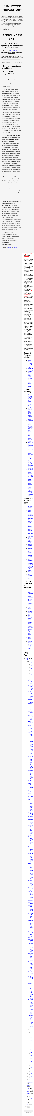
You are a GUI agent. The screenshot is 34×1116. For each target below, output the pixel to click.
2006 (27, 1104)
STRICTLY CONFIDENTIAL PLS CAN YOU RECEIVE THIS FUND (30, 991)
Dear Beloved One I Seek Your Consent (30, 966)
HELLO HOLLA (30, 973)
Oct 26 (30, 672)
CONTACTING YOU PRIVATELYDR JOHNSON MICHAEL (30, 763)
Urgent (30, 835)
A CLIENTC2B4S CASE (30, 849)
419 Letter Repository (12, 8)
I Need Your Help (30, 727)
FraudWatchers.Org (30, 369)
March (28, 1095)
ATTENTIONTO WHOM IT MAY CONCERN (30, 829)
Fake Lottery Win (29, 434)
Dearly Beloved (30, 712)
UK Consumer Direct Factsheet (30, 466)
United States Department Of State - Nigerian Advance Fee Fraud (30, 514)
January (29, 1101)
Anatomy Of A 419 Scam (30, 557)
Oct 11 (30, 1055)
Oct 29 (30, 663)
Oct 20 (30, 1037)
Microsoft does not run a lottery (30, 405)
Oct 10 (30, 1058)
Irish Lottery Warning (30, 461)
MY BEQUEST (30, 1012)
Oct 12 (30, 1052)
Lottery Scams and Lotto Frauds (30, 439)
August (29, 1085)
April (28, 1093)
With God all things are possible (30, 895)
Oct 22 (30, 1031)
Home (12, 251)
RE (29, 937)
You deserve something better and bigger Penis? (30, 805)
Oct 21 (30, 1034)
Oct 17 (30, 1043)
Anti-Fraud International (30, 378)
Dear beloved (30, 722)
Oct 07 (30, 1064)
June (28, 1090)
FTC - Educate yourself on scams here (30, 492)
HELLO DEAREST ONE (30, 717)
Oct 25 (30, 675)
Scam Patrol (29, 385)
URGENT (30, 900)
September (30, 1082)
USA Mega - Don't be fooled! (30, 476)
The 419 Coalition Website (30, 529)
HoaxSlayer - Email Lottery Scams (30, 422)
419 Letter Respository (30, 600)
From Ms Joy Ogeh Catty (30, 821)
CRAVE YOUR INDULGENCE (30, 735)
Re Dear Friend (30, 797)
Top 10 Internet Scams (30, 552)
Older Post (20, 251)
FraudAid (30, 371)
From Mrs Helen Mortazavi (30, 786)
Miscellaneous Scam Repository (30, 605)
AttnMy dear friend (30, 701)
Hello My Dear (30, 817)
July (28, 1088)
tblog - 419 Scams (30, 642)
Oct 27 (30, 669)
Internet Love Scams (30, 382)
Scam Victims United (29, 374)
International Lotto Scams (30, 487)
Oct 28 (30, 666)
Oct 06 (30, 1067)
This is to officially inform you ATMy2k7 (30, 947)
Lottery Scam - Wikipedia (30, 453)
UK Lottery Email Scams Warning (30, 471)
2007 (27, 658)
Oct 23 (30, 1028)
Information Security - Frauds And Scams (30, 567)
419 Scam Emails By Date (30, 613)
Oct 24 (30, 678)
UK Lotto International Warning (30, 396)
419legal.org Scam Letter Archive (30, 629)
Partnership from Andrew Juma (30, 957)
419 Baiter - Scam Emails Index (30, 646)
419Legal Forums (30, 572)
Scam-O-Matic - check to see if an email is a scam (30, 364)
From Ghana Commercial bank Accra (30, 867)
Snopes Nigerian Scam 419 (30, 546)
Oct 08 (30, 1061)
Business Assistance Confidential (30, 883)
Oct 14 (30, 1049)
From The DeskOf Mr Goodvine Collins (30, 841)
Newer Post (5, 251)
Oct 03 (30, 1073)
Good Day (30, 730)
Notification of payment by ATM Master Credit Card (30, 925)
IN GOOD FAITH (30, 889)
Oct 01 (30, 1079)
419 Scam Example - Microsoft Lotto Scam (30, 416)
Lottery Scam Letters (29, 634)
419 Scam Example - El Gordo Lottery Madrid (30, 428)
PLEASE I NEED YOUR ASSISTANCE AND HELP (30, 1004)
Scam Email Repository (30, 592)
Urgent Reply (30, 781)
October (29, 660)
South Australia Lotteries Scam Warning (30, 482)
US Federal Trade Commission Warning (30, 523)
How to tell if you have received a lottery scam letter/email (30, 446)
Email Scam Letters (29, 639)
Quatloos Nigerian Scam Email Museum (30, 623)
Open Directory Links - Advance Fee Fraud (30, 540)
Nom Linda (30, 791)
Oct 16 (30, 1046)
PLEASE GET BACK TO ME (30, 916)
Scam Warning (14, 51)
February (29, 1098)
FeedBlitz (28, 1114)
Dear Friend (30, 902)
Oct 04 (30, 1070)
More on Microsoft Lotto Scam (30, 410)
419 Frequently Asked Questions (30, 561)
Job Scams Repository (30, 596)
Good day (30, 794)
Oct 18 (30, 1040)
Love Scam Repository (30, 609)
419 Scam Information (30, 507)
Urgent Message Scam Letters (30, 576)
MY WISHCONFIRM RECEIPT (30, 875)
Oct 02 (30, 1076)
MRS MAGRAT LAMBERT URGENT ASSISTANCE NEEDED (30, 747)
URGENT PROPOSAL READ (30, 687)
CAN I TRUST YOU (30, 813)
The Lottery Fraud (29, 457)
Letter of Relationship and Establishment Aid (30, 858)
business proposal (30, 941)
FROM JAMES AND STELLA (30, 978)
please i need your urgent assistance (30, 908)
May (28, 1091)
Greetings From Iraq (30, 934)
